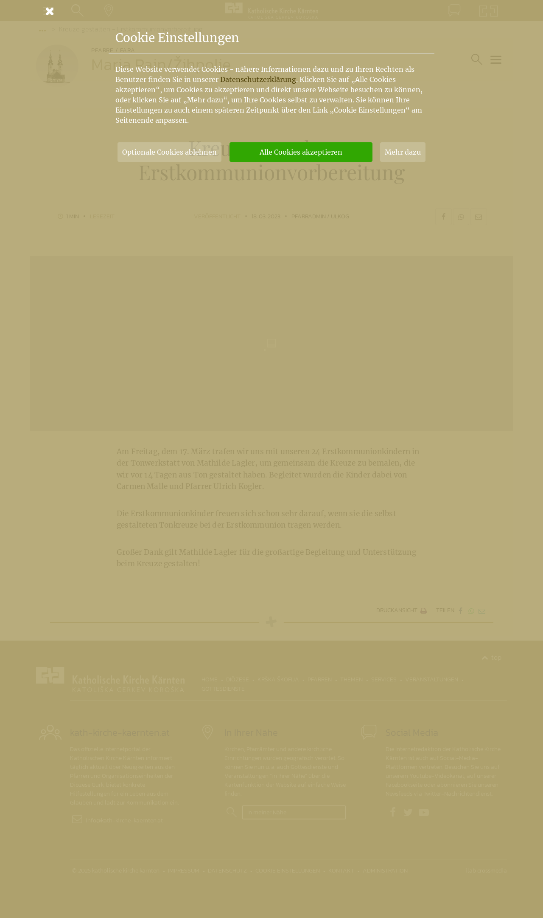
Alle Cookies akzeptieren (301, 152)
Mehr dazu (403, 152)
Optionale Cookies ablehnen (169, 152)
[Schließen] (271, 11)
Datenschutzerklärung (258, 79)
